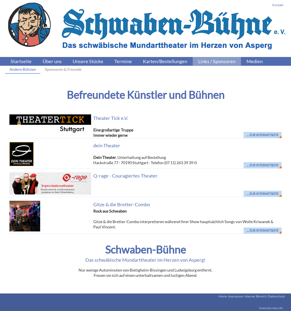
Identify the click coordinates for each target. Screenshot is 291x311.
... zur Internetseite (262, 135)
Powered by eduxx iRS (271, 308)
